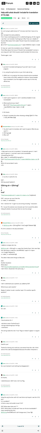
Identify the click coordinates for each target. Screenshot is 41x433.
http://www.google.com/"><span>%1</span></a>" (15, 195)
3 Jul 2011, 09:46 (19, 223)
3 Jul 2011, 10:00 (14, 242)
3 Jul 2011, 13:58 (14, 363)
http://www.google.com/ (14, 45)
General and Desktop (6, 18)
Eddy (4, 64)
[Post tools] (38, 59)
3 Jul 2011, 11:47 (14, 278)
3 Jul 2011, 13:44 (14, 317)
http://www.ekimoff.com (6, 140)
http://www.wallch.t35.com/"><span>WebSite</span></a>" (21, 159)
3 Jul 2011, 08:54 (14, 149)
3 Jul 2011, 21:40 (14, 395)
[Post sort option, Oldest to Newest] (3, 23)
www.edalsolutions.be (5, 87)
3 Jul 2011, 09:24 (14, 174)
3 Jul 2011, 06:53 (14, 64)
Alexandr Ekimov (7, 126)
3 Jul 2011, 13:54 (14, 342)
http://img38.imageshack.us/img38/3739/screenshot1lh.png (21, 267)
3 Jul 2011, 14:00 (14, 375)
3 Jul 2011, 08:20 (14, 95)
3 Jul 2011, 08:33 (19, 126)
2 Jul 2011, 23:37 (14, 28)
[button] (2, 430)
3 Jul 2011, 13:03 (14, 306)
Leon (4, 28)
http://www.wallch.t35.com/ (18, 105)
